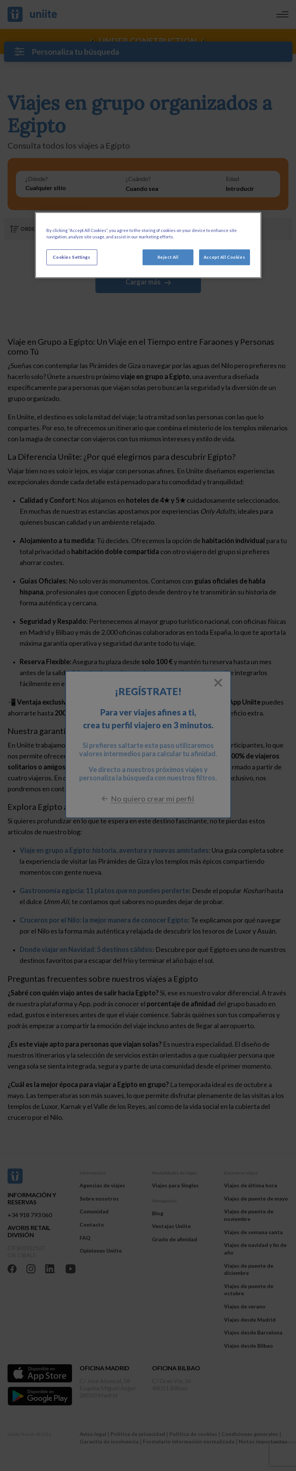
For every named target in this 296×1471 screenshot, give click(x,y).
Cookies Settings (71, 257)
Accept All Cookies (224, 257)
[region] (148, 245)
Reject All (168, 257)
